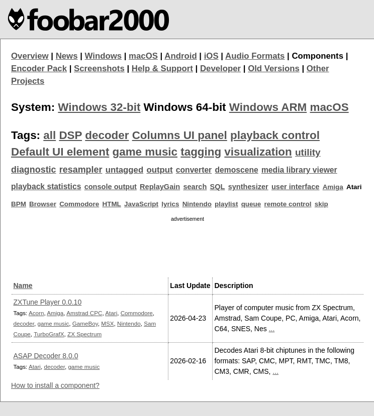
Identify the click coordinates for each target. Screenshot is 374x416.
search (195, 187)
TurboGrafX (49, 334)
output (159, 170)
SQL (217, 187)
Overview (30, 56)
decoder (107, 135)
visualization (258, 152)
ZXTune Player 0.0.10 (48, 302)
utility (308, 152)
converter (194, 170)
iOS (211, 56)
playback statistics (46, 186)
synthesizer (248, 187)
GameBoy (85, 323)
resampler (81, 170)
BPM (18, 204)
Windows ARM (268, 107)
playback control (275, 135)
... (272, 329)
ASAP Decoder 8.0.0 (46, 356)
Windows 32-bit (99, 107)
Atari (111, 313)
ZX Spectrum (84, 334)
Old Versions (274, 68)
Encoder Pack (39, 68)
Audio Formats (255, 56)
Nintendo (197, 204)
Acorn (36, 313)
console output (110, 187)
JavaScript (141, 204)
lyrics (170, 204)
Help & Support (162, 68)
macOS (143, 56)
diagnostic (33, 170)
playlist (226, 204)
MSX (107, 323)
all (49, 135)
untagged (125, 170)
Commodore (79, 204)
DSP (70, 135)
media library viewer (299, 170)
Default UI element (60, 152)
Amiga (333, 187)
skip (321, 204)
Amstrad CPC (84, 313)
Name (23, 286)
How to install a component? (55, 385)
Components (317, 56)
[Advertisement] (187, 248)
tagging (200, 152)
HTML (112, 204)
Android (180, 56)
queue (251, 204)
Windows (103, 56)
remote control (287, 204)
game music (145, 152)
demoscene (236, 170)
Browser (42, 204)
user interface (295, 187)
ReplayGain (160, 187)
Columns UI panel (179, 135)
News (67, 56)
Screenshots (99, 68)
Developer (220, 68)
